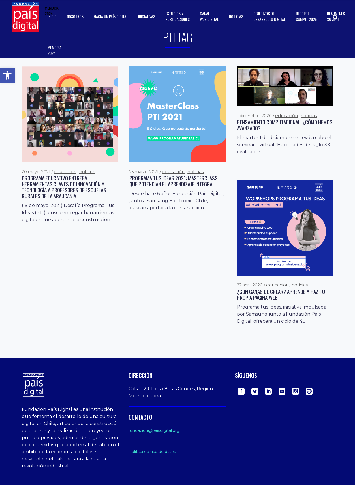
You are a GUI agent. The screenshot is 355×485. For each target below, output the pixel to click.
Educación (65, 171)
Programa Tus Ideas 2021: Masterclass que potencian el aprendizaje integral (173, 181)
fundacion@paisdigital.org (154, 430)
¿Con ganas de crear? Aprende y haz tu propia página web (281, 294)
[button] (7, 75)
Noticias (87, 171)
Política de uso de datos (152, 451)
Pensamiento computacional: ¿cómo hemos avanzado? (284, 125)
